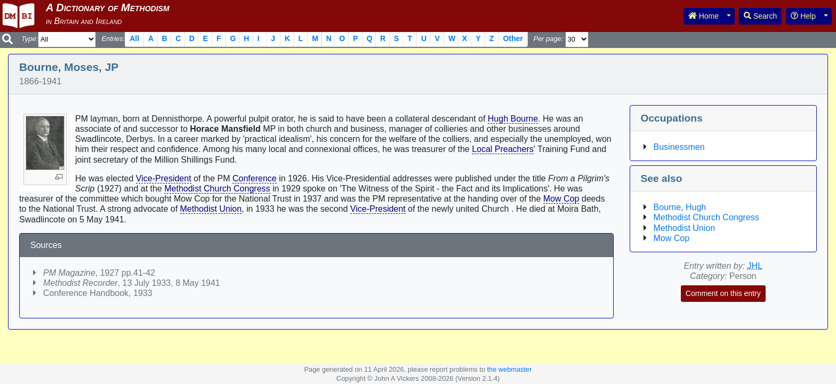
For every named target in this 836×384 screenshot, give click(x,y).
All (134, 38)
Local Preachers (503, 149)
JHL (754, 265)
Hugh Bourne (513, 118)
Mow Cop (561, 198)
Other (512, 38)
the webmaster (509, 369)
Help (803, 16)
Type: (29, 39)
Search (760, 16)
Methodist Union (211, 208)
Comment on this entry (723, 293)
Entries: (113, 39)
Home (703, 16)
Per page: (548, 39)
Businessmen (679, 146)
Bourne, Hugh (680, 207)
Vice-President (163, 178)
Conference (254, 178)
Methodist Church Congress (217, 188)
